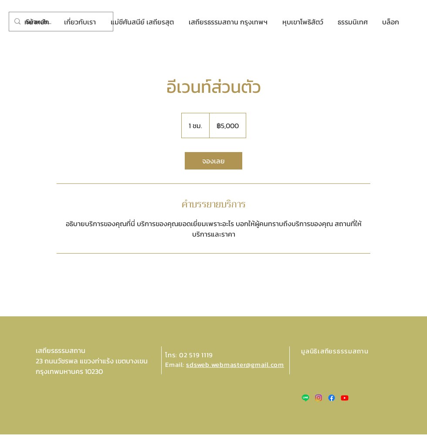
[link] (213, 160)
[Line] (305, 397)
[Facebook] (331, 397)
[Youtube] (344, 397)
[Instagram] (318, 397)
